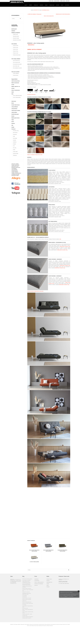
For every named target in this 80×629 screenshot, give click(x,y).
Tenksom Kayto (15, 47)
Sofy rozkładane (24, 595)
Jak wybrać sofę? (24, 615)
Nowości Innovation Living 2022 (26, 598)
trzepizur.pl (51, 625)
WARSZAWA (12, 579)
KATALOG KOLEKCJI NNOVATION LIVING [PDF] (35, 291)
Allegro (48, 585)
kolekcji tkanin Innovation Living (65, 246)
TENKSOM (15, 155)
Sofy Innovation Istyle (16, 62)
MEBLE (46, 5)
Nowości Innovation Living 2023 (26, 588)
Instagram (48, 586)
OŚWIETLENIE (51, 5)
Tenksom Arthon (15, 45)
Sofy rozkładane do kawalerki (26, 580)
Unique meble (15, 151)
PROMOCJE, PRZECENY (16, 32)
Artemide (14, 140)
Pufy (12, 125)
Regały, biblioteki (14, 79)
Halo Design (15, 138)
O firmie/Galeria (36, 580)
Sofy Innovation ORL (16, 60)
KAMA (14, 149)
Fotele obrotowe (15, 75)
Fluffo (14, 136)
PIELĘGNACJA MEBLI (15, 175)
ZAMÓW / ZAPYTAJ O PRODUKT (34, 49)
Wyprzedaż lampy (16, 36)
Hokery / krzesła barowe (16, 90)
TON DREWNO (14, 168)
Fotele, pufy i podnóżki (15, 71)
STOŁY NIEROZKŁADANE (17, 95)
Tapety (13, 119)
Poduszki (13, 123)
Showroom (36, 585)
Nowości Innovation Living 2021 (26, 599)
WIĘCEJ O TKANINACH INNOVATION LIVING (34, 154)
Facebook (48, 580)
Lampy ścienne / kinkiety (16, 110)
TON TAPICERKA (14, 169)
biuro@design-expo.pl (13, 583)
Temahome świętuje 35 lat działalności (27, 616)
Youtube (48, 583)
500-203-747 (19, 579)
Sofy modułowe (14, 43)
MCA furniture (15, 132)
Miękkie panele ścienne (16, 117)
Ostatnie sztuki (15, 34)
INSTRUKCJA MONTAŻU (31, 94)
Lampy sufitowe (14, 112)
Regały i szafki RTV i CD (16, 86)
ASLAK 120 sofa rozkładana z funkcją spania (48, 547)
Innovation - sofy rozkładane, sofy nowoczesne (64, 579)
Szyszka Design (15, 153)
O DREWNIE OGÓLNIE (15, 174)
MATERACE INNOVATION (16, 167)
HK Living (14, 147)
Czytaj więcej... (71, 596)
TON (14, 145)
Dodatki (13, 127)
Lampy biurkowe (14, 108)
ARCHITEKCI (67, 5)
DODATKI (57, 5)
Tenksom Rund (15, 49)
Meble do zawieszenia (15, 82)
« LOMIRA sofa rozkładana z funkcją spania (34, 14)
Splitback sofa (24, 600)
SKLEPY (26, 5)
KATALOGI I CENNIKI (15, 163)
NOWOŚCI (41, 5)
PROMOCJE (36, 5)
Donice (13, 121)
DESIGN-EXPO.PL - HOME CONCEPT (15, 580)
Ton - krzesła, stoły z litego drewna (64, 583)
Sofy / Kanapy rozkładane (16, 58)
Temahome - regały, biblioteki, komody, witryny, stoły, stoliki (63, 581)
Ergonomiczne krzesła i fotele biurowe (27, 603)
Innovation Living (15, 130)
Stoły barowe (14, 101)
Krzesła (13, 84)
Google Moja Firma (49, 582)
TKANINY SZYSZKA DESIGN (16, 173)
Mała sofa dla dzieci (25, 608)
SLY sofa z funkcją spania (34, 558)
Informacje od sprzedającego (38, 583)
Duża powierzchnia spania (17, 64)
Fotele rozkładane (16, 73)
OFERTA (30, 5)
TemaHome (15, 134)
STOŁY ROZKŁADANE (16, 97)
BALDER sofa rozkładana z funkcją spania (62, 547)
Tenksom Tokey (15, 51)
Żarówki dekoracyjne (15, 114)
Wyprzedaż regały (16, 38)
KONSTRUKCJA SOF (15, 166)
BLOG (62, 5)
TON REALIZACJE (15, 170)
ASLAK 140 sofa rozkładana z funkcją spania (34, 547)
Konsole (13, 88)
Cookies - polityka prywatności (39, 582)
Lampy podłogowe (15, 106)
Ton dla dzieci (24, 604)
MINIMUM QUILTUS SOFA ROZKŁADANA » (63, 14)
